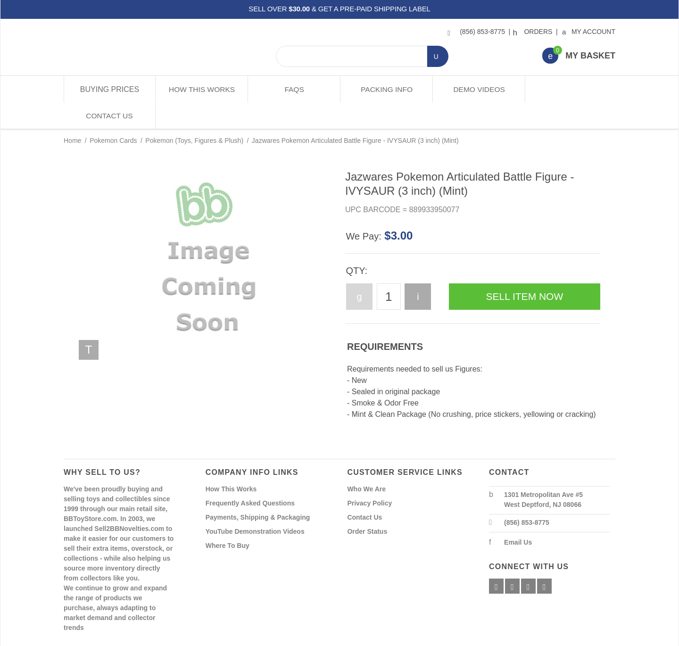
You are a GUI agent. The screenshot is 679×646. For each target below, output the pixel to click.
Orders (533, 31)
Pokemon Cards (113, 114)
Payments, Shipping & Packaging (258, 491)
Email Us (518, 516)
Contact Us (569, 89)
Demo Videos (477, 89)
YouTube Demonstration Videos (255, 505)
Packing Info (385, 89)
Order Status (367, 505)
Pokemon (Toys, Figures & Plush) (194, 114)
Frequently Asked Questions (250, 476)
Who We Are (366, 462)
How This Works (201, 89)
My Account (589, 31)
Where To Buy (227, 519)
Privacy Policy (369, 476)
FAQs (293, 89)
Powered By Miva (211, 638)
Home (72, 114)
